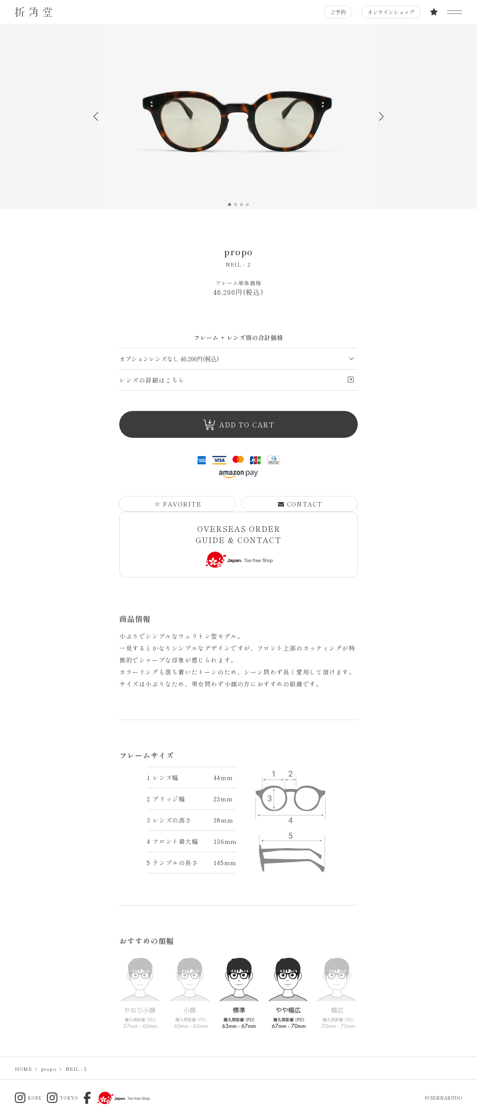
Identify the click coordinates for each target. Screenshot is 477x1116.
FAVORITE (178, 503)
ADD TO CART (239, 425)
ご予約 (338, 12)
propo (238, 251)
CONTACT (300, 503)
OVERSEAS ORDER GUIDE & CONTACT (238, 545)
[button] (381, 116)
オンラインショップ (390, 12)
